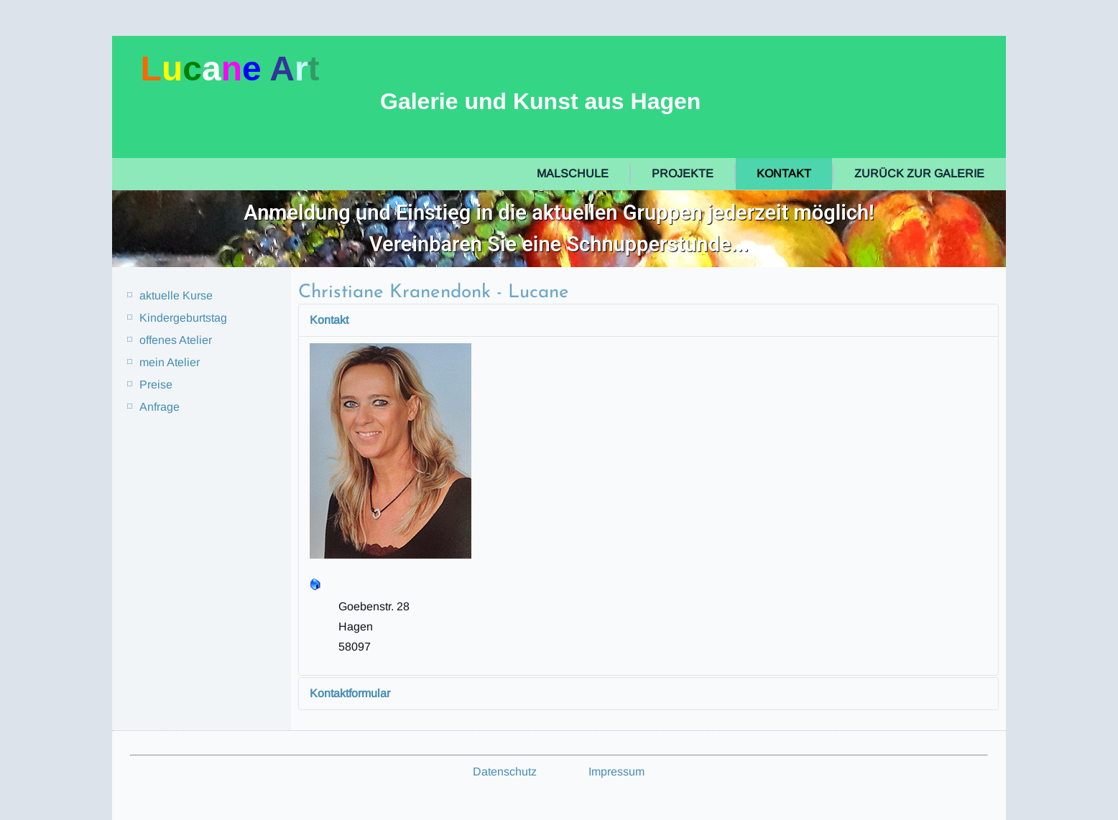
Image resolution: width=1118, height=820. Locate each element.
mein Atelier (169, 362)
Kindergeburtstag (183, 318)
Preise (155, 384)
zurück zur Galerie (919, 173)
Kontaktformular (350, 693)
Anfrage (159, 407)
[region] (559, 228)
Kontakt (784, 173)
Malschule (573, 173)
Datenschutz (505, 771)
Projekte (682, 173)
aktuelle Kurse (176, 295)
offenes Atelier (175, 340)
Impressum (616, 771)
